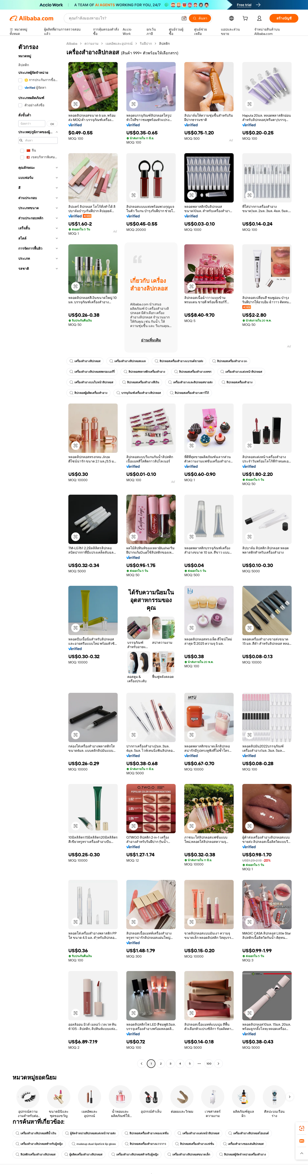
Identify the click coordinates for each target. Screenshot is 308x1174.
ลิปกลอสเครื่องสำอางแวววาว (145, 1144)
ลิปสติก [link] (164, 43)
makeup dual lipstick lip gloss (94, 1144)
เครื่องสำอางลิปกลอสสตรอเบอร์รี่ (92, 372)
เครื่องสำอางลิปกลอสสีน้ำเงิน (36, 1133)
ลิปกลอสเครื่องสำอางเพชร (192, 372)
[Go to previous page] (141, 1063)
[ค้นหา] (200, 18)
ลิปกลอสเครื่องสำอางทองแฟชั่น (146, 1133)
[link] (301, 1128)
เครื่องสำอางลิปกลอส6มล (127, 361)
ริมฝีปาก (146, 43)
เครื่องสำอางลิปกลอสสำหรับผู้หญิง (39, 1144)
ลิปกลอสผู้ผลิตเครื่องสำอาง (88, 393)
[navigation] (37, 554)
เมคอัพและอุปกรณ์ (119, 43)
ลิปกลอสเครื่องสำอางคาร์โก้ (189, 393)
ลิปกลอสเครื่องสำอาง (237, 382)
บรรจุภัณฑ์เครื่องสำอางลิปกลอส (138, 393)
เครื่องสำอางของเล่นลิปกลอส (243, 1144)
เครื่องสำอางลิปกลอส (85, 361)
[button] (184, 18)
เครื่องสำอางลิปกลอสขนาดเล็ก (188, 1154)
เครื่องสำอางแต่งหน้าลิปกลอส (241, 372)
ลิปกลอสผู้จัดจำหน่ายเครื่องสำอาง (242, 1154)
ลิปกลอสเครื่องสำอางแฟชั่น (194, 1144)
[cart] (246, 19)
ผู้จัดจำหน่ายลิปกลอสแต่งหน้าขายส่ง (90, 1133)
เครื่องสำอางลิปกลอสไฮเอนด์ (248, 1133)
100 (209, 1063)
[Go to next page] (218, 1063)
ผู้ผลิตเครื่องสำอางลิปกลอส (83, 1154)
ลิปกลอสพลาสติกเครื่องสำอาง (144, 372)
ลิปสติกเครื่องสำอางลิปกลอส (35, 1154)
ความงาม (91, 43)
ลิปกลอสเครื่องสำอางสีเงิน (140, 382)
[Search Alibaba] (123, 18)
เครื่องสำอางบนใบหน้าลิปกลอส (91, 382)
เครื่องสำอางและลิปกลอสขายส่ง (190, 382)
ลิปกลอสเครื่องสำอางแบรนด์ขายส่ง (179, 361)
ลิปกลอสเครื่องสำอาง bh (229, 361)
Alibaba (71, 43)
